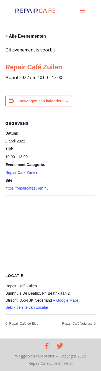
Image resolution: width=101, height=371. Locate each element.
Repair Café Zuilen (21, 172)
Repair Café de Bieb (23, 324)
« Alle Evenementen (25, 36)
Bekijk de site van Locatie (26, 307)
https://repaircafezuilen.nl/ (26, 188)
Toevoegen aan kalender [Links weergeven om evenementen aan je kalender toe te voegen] (39, 101)
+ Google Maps (66, 300)
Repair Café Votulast (77, 324)
